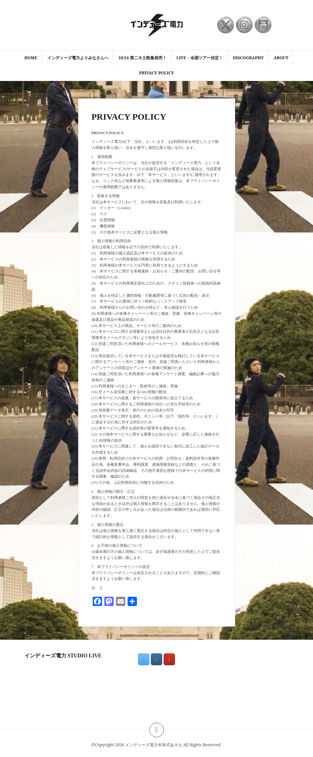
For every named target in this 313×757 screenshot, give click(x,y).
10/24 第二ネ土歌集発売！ (142, 57)
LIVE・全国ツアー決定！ (199, 57)
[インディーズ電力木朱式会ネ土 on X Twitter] (143, 659)
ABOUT (281, 57)
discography (248, 57)
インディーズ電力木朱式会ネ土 (153, 744)
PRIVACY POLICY (156, 72)
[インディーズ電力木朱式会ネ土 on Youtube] (169, 659)
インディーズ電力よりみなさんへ (77, 57)
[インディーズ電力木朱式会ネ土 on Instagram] (156, 659)
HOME (30, 57)
